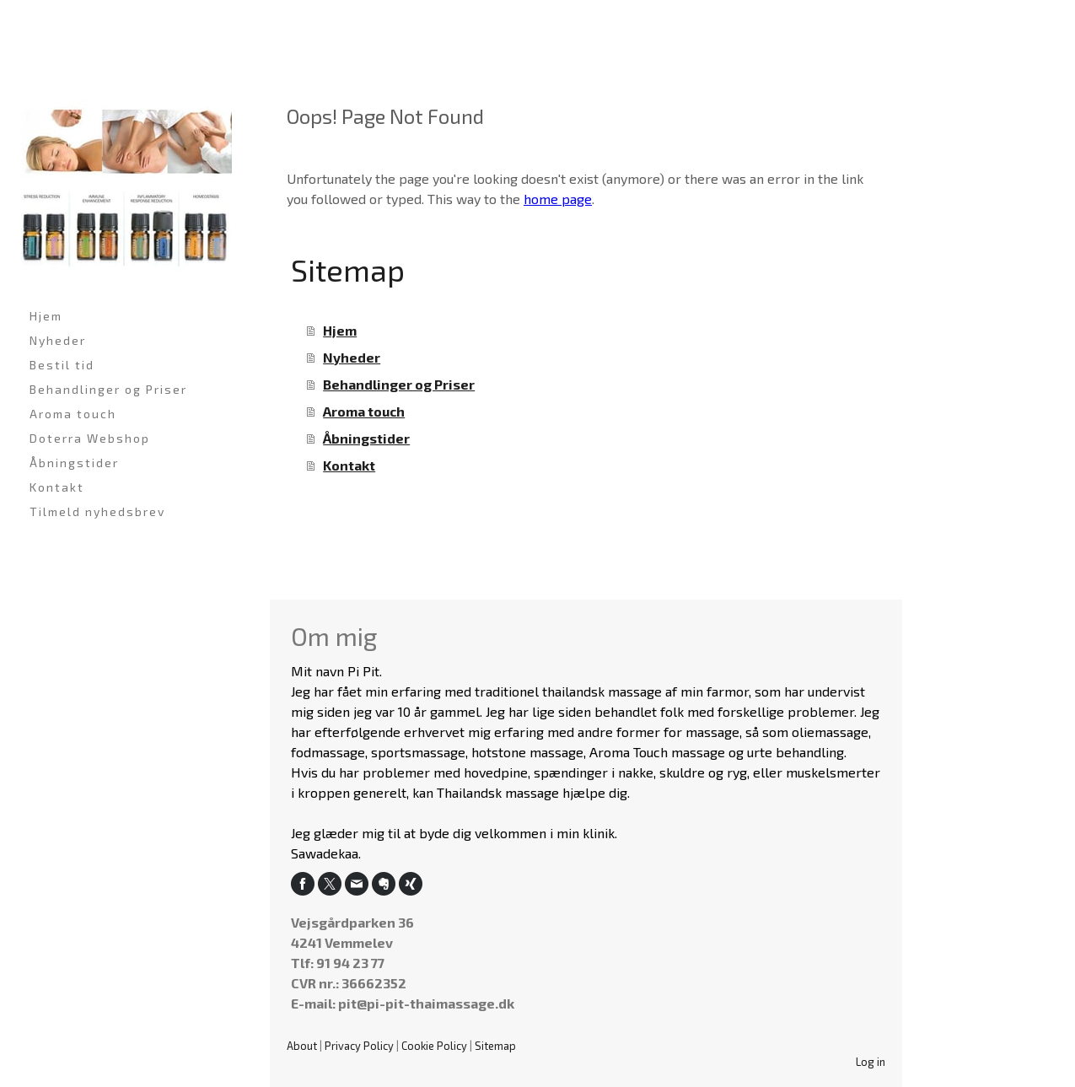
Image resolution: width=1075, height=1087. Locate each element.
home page (558, 199)
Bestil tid (62, 365)
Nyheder (58, 340)
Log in (870, 1061)
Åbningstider (74, 462)
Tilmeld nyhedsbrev (97, 511)
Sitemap (495, 1045)
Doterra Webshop (90, 438)
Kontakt (57, 487)
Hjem (46, 316)
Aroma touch (73, 413)
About (302, 1045)
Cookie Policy (434, 1045)
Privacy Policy (359, 1045)
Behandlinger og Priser (108, 389)
